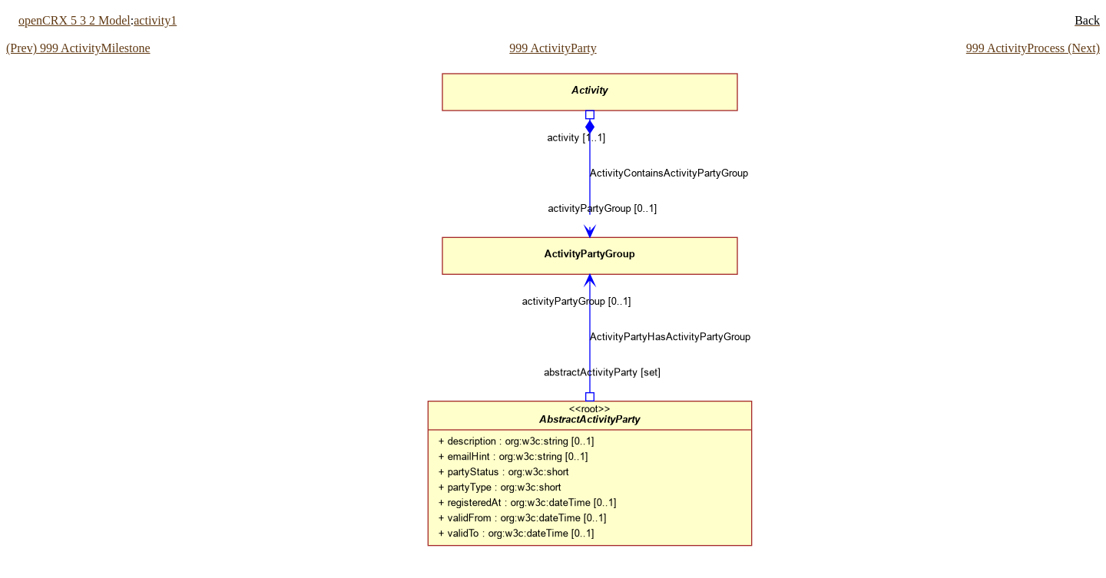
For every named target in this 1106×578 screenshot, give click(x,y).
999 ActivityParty (552, 47)
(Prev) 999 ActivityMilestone (78, 47)
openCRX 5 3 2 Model (74, 20)
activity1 (155, 20)
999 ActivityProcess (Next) (1033, 47)
